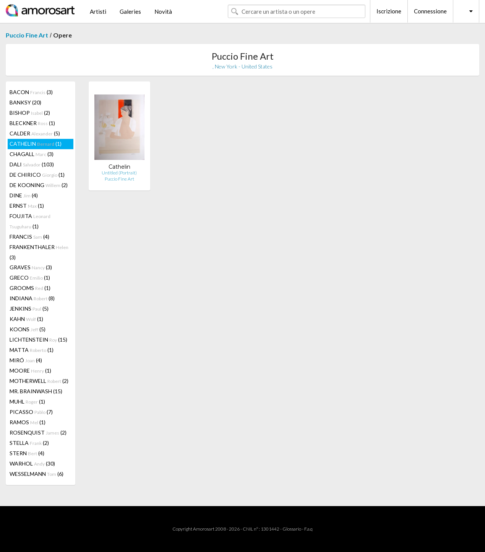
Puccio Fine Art (27, 35)
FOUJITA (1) (30, 221)
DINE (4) (24, 195)
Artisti (98, 11)
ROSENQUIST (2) (38, 432)
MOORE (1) (30, 370)
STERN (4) (27, 453)
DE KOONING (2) (39, 185)
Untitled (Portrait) (119, 173)
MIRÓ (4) (26, 360)
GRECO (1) (30, 277)
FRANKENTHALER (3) (39, 252)
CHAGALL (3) (32, 154)
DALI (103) (32, 164)
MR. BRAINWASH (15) (36, 391)
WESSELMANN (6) (36, 474)
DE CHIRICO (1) (37, 174)
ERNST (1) (27, 205)
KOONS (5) (27, 329)
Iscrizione (388, 11)
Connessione (430, 11)
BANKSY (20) (25, 102)
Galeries (130, 11)
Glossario (291, 529)
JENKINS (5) (29, 308)
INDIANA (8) (32, 298)
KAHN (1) (26, 319)
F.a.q (308, 529)
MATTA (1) (32, 350)
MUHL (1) (27, 401)
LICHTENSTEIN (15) (38, 339)
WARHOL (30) (32, 463)
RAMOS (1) (27, 422)
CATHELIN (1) (36, 143)
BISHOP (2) (30, 112)
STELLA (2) (29, 443)
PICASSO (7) (31, 412)
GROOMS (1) (30, 288)
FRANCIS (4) (29, 236)
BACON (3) (31, 92)
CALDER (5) (35, 133)
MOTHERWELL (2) (39, 381)
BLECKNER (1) (32, 123)
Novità (163, 11)
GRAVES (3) (31, 267)
